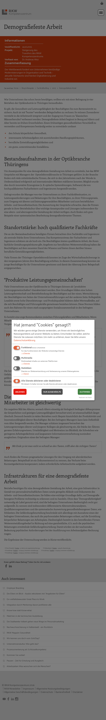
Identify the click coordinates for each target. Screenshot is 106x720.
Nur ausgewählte (52, 391)
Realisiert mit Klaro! (85, 397)
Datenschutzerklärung (24, 340)
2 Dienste (25, 363)
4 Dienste (25, 353)
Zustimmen (85, 391)
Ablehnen (20, 391)
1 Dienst (25, 373)
